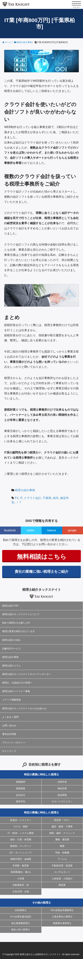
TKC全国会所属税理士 (62, 910)
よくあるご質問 (10, 717)
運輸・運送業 (62, 839)
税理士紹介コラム (11, 665)
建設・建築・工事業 (62, 826)
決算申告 (62, 782)
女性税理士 (21, 910)
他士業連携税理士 (20, 923)
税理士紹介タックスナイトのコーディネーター (26, 674)
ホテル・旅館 (21, 826)
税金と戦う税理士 (20, 929)
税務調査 (20, 788)
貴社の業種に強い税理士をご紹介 (41, 571)
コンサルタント (62, 872)
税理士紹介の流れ (11, 640)
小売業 (20, 878)
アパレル (62, 859)
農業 (62, 846)
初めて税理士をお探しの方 (16, 622)
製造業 (62, 885)
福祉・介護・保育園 (20, 839)
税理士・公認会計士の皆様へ (17, 682)
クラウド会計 (32, 497)
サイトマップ (9, 751)
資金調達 (62, 795)
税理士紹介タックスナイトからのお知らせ (24, 708)
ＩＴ (19, 502)
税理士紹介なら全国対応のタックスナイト (40, 954)
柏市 (56, 497)
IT (21, 497)
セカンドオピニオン (62, 801)
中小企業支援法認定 (20, 916)
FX (16, 497)
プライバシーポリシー (13, 742)
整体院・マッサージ (20, 846)
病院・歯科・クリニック (62, 833)
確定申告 (20, 801)
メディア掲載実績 (11, 699)
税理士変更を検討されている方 (18, 631)
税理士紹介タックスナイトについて (20, 614)
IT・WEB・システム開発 (21, 833)
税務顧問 (20, 782)
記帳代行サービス (11, 648)
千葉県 (47, 497)
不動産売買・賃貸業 (62, 865)
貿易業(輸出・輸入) (21, 872)
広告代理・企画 (21, 891)
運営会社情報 (9, 734)
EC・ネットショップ (21, 852)
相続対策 (62, 788)
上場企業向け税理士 (62, 916)
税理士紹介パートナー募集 (16, 691)
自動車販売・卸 (21, 885)
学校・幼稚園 (62, 852)
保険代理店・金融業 (20, 859)
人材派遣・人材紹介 (62, 878)
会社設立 (20, 795)
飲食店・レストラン (20, 820)
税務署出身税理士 (62, 923)
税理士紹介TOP (10, 605)
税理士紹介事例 (25, 490)
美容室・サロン (62, 820)
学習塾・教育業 (21, 865)
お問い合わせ (9, 725)
